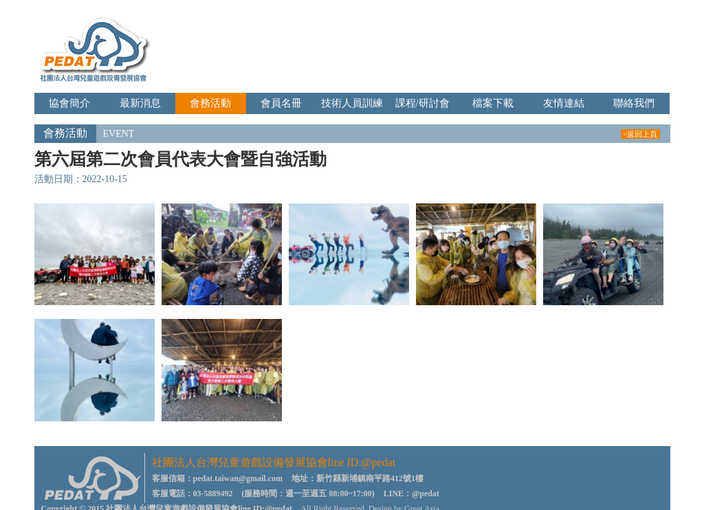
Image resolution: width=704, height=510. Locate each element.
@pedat (425, 493)
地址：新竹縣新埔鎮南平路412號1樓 (358, 478)
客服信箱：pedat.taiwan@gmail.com (217, 478)
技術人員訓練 (352, 103)
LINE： (411, 493)
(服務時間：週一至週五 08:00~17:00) (308, 493)
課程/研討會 (422, 103)
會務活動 (210, 103)
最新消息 (140, 103)
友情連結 (563, 103)
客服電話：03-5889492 (192, 493)
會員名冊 (281, 103)
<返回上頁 (640, 134)
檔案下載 (493, 103)
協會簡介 (69, 103)
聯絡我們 (633, 103)
